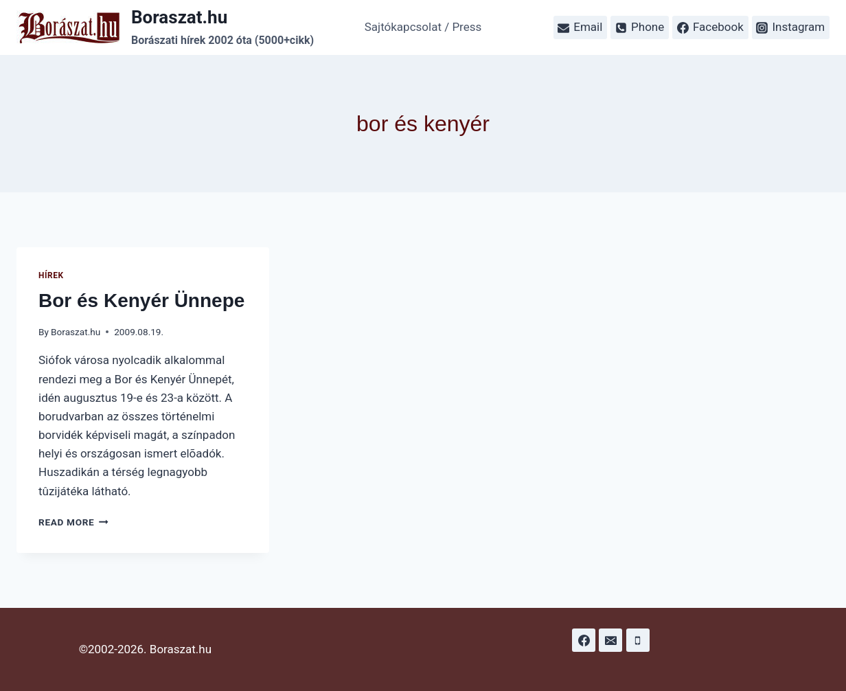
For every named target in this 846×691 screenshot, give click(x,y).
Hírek (51, 275)
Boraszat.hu (75, 331)
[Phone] (638, 640)
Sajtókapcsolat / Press (423, 27)
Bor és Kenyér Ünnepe (141, 300)
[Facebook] (583, 640)
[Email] (610, 640)
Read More (73, 522)
